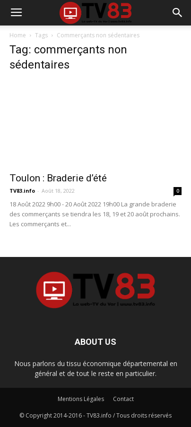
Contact (123, 399)
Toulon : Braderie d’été (58, 178)
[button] (178, 13)
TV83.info (22, 190)
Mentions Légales (81, 399)
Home (17, 35)
